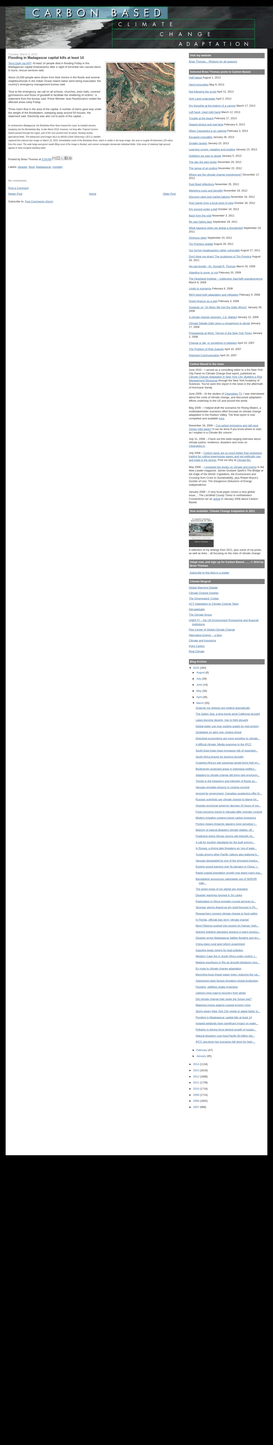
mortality (58, 167)
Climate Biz (244, 460)
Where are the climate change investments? (215, 174)
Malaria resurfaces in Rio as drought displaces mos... (228, 962)
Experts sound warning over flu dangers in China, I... (227, 866)
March (200, 703)
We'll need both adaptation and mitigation (214, 294)
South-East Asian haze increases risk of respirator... (227, 750)
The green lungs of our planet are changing (222, 889)
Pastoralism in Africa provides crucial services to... (226, 901)
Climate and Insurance (202, 640)
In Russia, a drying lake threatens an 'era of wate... (226, 848)
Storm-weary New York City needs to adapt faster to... (228, 1011)
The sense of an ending (203, 168)
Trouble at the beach (201, 118)
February (202, 1050)
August (201, 672)
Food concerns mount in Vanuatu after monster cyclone (229, 811)
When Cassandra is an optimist (207, 130)
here (222, 418)
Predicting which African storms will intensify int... (225, 836)
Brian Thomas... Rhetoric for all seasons (213, 61)
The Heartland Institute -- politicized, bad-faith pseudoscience (226, 278)
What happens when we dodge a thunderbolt (216, 228)
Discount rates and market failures (209, 196)
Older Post (169, 193)
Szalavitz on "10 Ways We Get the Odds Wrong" (218, 307)
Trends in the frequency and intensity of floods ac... (226, 781)
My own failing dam (200, 221)
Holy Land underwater (202, 98)
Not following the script (202, 91)
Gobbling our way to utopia (205, 155)
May (199, 690)
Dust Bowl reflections (201, 184)
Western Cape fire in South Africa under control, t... (226, 956)
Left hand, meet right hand (205, 112)
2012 (196, 1076)
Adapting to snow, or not (203, 272)
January (201, 1056)
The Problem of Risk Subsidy (206, 349)
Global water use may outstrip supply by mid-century (227, 726)
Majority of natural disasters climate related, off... (225, 830)
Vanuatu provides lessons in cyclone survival (223, 787)
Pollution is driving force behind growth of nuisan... (226, 1029)
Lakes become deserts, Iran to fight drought (222, 720)
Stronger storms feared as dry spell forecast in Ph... (227, 907)
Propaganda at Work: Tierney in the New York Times (220, 333)
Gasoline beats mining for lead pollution (219, 950)
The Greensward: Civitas (204, 598)
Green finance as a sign (203, 301)
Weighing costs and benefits (206, 190)
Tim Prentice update (201, 244)
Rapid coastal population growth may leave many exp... (229, 872)
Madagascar (43, 167)
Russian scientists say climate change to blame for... (227, 799)
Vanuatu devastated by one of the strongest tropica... (227, 860)
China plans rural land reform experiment (220, 944)
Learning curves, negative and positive (212, 149)
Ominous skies (198, 237)
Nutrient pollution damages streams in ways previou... (228, 931)
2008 (196, 1100)
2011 (196, 1082)
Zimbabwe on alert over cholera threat (218, 732)
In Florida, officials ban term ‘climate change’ (222, 919)
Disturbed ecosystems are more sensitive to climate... (228, 738)
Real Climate (196, 651)
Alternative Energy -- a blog (205, 635)
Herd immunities (199, 84)
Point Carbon (197, 646)
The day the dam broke (203, 162)
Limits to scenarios (200, 288)
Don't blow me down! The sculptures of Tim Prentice (220, 256)
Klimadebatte (197, 609)
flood (32, 167)
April (199, 697)
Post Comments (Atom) (39, 201)
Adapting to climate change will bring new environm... (228, 775)
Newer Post (15, 193)
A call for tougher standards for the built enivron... (225, 842)
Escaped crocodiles (200, 137)
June (199, 684)
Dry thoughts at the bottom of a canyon (212, 105)
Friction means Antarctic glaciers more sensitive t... (226, 824)
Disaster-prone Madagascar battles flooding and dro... (228, 937)
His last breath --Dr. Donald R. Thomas (212, 266)
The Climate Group (200, 614)
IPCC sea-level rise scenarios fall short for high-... (225, 1041)
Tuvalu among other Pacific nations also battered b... (227, 854)
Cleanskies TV (233, 393)
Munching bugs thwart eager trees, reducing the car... (228, 974)
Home (92, 193)
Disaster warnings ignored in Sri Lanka (219, 895)
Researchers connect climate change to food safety (227, 913)
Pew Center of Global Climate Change (212, 629)
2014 (196, 1064)
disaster (22, 167)
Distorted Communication (204, 355)
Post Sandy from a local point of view (211, 203)
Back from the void (200, 215)
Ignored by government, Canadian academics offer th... (229, 793)
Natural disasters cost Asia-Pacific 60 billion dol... (225, 1035)
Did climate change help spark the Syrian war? (224, 999)
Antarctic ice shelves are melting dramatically (223, 707)
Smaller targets (198, 143)
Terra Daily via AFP (19, 63)
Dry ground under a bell (203, 209)
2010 (196, 1088)
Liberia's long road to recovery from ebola (221, 992)
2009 (196, 1094)
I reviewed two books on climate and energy (230, 467)
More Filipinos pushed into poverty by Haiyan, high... (227, 925)
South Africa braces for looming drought (220, 756)
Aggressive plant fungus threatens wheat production (227, 980)
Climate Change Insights (204, 593)
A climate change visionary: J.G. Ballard (213, 317)
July (199, 678)
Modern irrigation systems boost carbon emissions (226, 817)
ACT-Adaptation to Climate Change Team (214, 603)
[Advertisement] (208, 1129)
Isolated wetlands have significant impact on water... (227, 1023)
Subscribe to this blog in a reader (209, 572)
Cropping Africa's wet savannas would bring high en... (228, 762)
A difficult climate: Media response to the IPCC (224, 744)
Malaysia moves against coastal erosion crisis (223, 1005)
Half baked (195, 77)
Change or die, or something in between (213, 343)
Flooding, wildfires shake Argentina (217, 987)
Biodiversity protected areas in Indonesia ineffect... (226, 768)
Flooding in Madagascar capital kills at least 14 (224, 1017)
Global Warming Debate (203, 587)
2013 (196, 1070)
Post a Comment (18, 188)
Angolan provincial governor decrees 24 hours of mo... (228, 805)
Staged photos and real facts (206, 124)
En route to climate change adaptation (219, 968)
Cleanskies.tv (197, 446)
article (216, 498)
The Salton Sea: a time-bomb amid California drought (228, 713)
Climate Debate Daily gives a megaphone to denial (219, 323)
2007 (196, 1107)
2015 (196, 667)
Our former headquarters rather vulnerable (214, 250)
